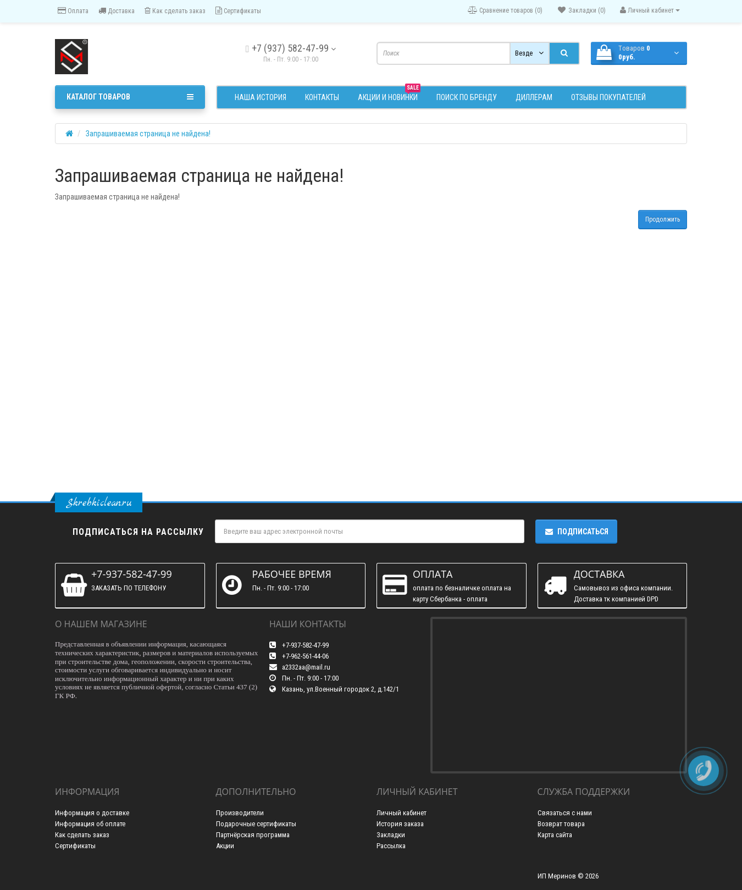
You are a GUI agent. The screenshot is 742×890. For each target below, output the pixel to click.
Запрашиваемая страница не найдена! (148, 133)
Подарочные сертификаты (256, 824)
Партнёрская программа (253, 835)
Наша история (260, 97)
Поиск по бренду (466, 97)
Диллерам (534, 97)
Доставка (116, 11)
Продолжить (662, 219)
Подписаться (576, 531)
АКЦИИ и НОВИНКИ (389, 96)
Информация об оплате (90, 824)
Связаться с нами (565, 813)
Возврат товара (561, 824)
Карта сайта (555, 835)
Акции (225, 846)
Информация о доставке (92, 813)
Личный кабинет (401, 813)
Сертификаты (238, 11)
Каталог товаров (130, 96)
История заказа (400, 824)
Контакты (322, 97)
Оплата (73, 11)
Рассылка (391, 846)
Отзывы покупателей (608, 97)
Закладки (390, 835)
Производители (240, 813)
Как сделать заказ (175, 11)
